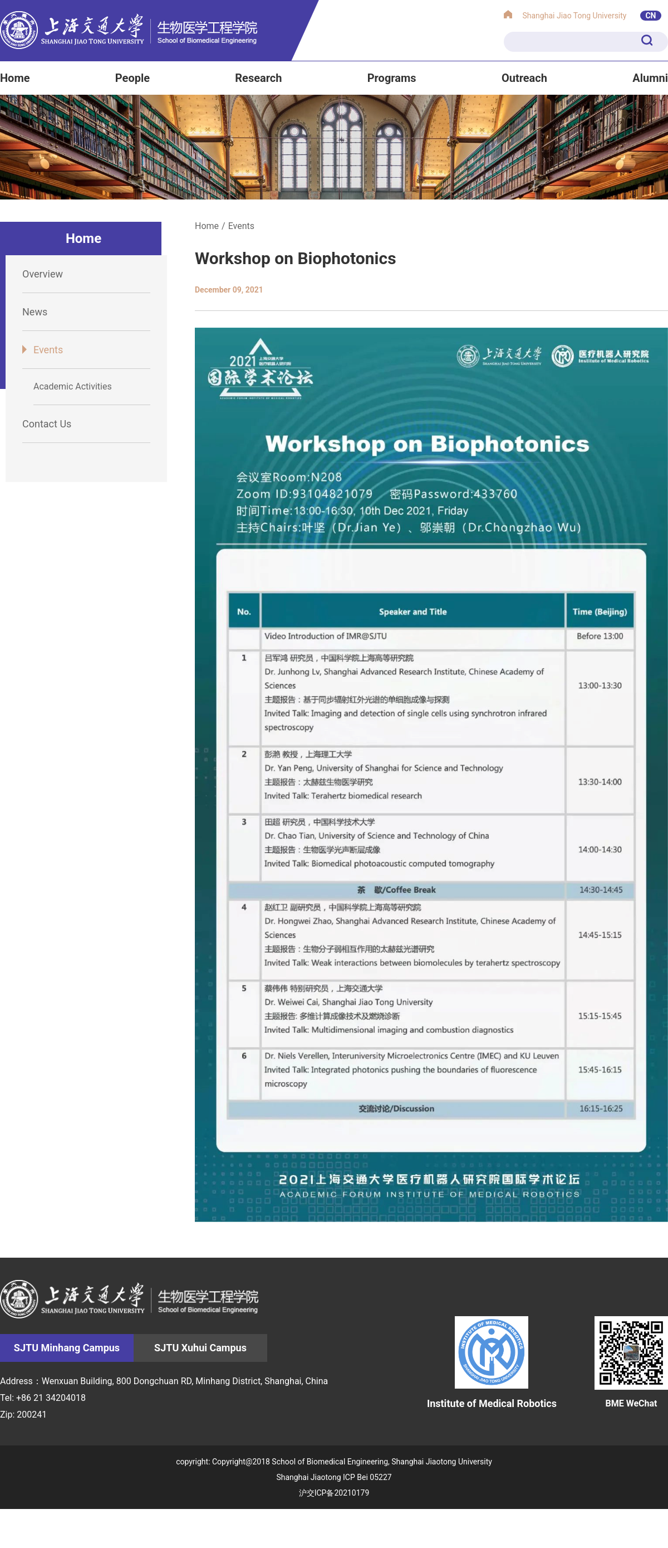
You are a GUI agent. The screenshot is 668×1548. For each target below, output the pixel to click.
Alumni (650, 78)
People (132, 78)
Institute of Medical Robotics (492, 1362)
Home (15, 78)
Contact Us (46, 424)
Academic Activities (72, 386)
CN (650, 15)
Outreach (524, 78)
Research (258, 78)
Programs (391, 78)
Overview (42, 274)
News (34, 312)
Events (48, 350)
